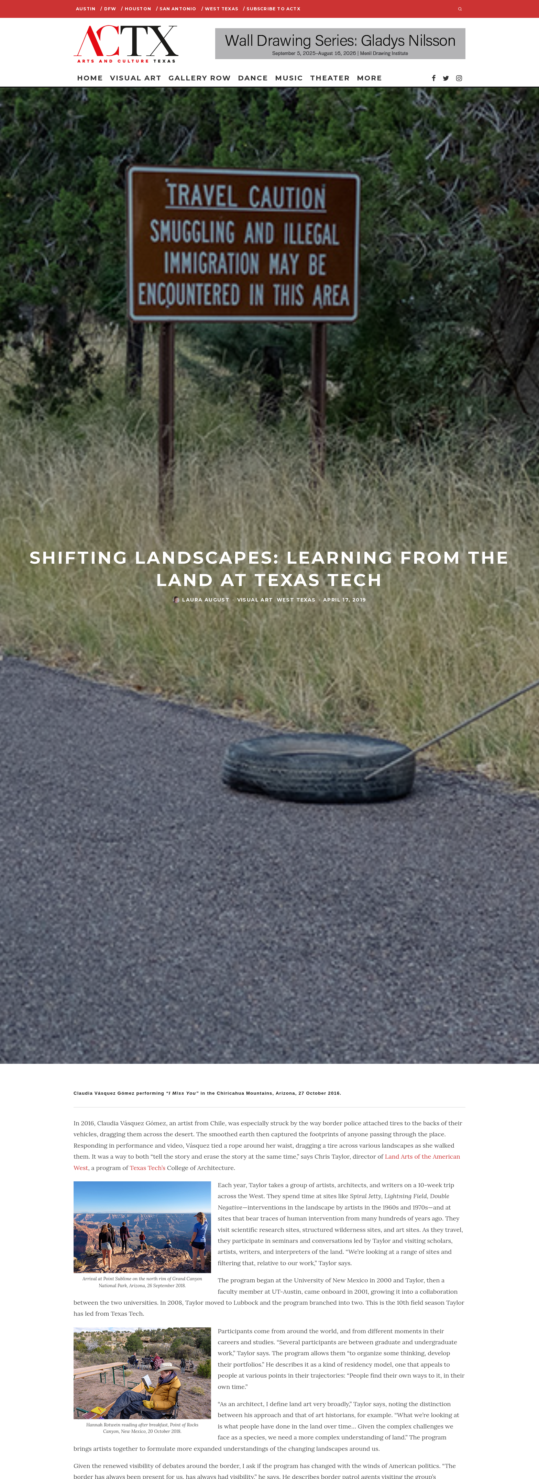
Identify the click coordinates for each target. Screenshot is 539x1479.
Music (289, 78)
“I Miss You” (182, 1093)
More (369, 78)
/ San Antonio (176, 8)
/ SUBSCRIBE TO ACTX (271, 8)
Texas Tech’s (148, 1168)
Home (90, 78)
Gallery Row (199, 78)
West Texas (296, 600)
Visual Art (136, 78)
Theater (330, 78)
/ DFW (108, 8)
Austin (86, 8)
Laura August (206, 600)
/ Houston (136, 8)
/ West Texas (219, 8)
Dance (253, 78)
